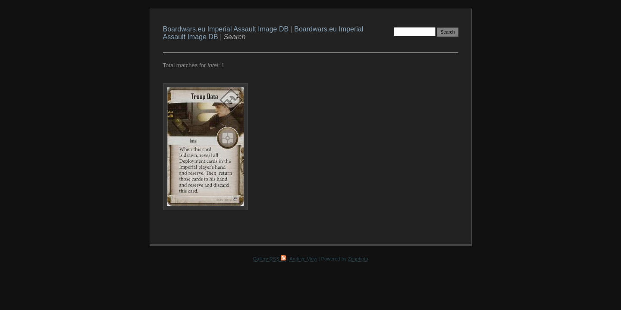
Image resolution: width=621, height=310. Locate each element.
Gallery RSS (269, 258)
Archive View (303, 258)
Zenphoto (358, 258)
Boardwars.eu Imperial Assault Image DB (226, 29)
